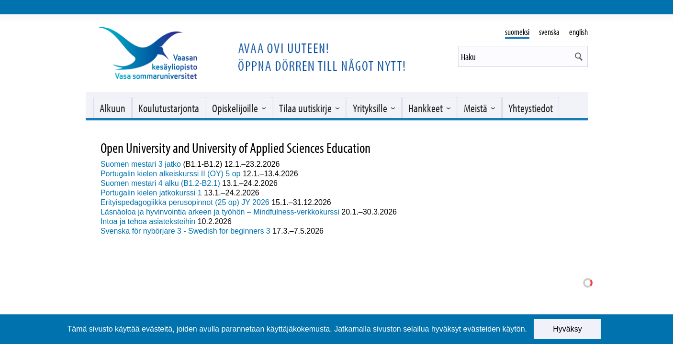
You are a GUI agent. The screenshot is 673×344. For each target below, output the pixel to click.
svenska (549, 31)
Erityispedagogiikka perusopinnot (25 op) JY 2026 (185, 202)
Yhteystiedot (530, 108)
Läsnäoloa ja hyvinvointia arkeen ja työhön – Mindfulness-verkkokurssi (220, 212)
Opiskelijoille (235, 108)
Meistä (475, 108)
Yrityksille (370, 108)
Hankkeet (425, 108)
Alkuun (112, 108)
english (578, 31)
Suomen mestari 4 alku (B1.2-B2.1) (160, 183)
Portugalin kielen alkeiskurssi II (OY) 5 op (172, 174)
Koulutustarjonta (168, 108)
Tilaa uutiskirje (305, 108)
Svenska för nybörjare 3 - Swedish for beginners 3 (185, 231)
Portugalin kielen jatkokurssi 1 (151, 193)
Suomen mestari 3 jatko (141, 164)
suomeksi (517, 31)
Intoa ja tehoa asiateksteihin (148, 221)
